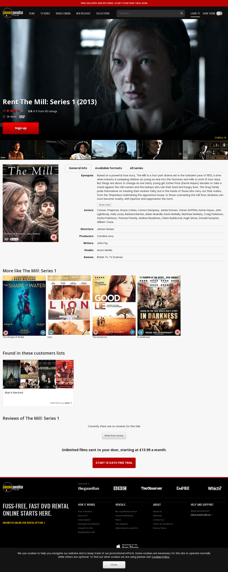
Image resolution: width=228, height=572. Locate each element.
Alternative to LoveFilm (126, 528)
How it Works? (85, 512)
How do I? (83, 516)
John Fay (102, 243)
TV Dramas (116, 258)
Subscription (84, 520)
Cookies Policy (160, 557)
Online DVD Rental (124, 516)
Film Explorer (121, 524)
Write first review (114, 436)
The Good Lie (100, 337)
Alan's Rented (14, 393)
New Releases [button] (83, 13)
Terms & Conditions (163, 524)
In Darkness (143, 337)
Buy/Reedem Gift (86, 532)
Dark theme (209, 13)
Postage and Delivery (88, 524)
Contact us (158, 520)
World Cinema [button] (63, 13)
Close (114, 564)
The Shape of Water (13, 337)
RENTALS (120, 505)
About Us (157, 512)
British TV (102, 258)
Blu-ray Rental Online (126, 512)
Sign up (21, 128)
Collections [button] (102, 13)
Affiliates (157, 516)
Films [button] (32, 13)
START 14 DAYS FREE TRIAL (114, 463)
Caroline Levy (105, 236)
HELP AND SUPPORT (202, 505)
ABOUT (157, 505)
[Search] (147, 13)
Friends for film (85, 528)
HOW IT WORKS (86, 505)
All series (140, 168)
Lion (50, 337)
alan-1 (68, 403)
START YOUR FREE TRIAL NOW (114, 3)
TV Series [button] (45, 13)
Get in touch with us (201, 515)
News (118, 520)
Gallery (220, 137)
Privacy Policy (159, 528)
